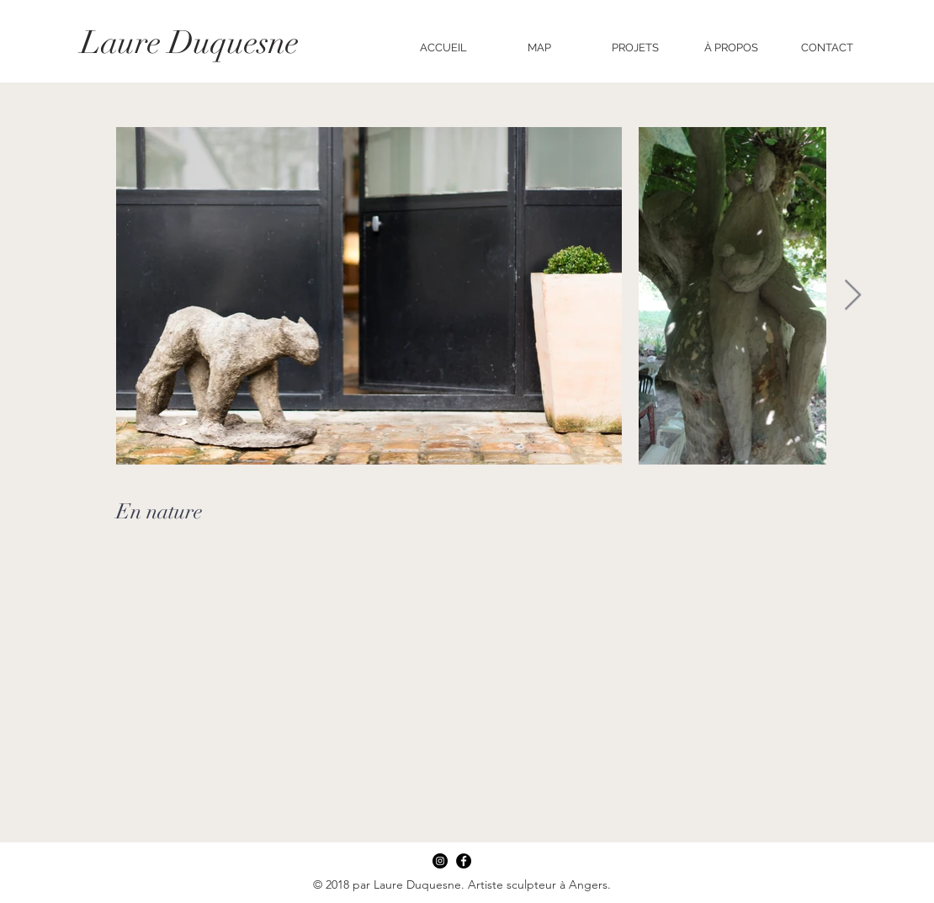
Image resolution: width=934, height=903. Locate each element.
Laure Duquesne (190, 42)
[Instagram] (440, 860)
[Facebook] (463, 860)
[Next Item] (852, 295)
